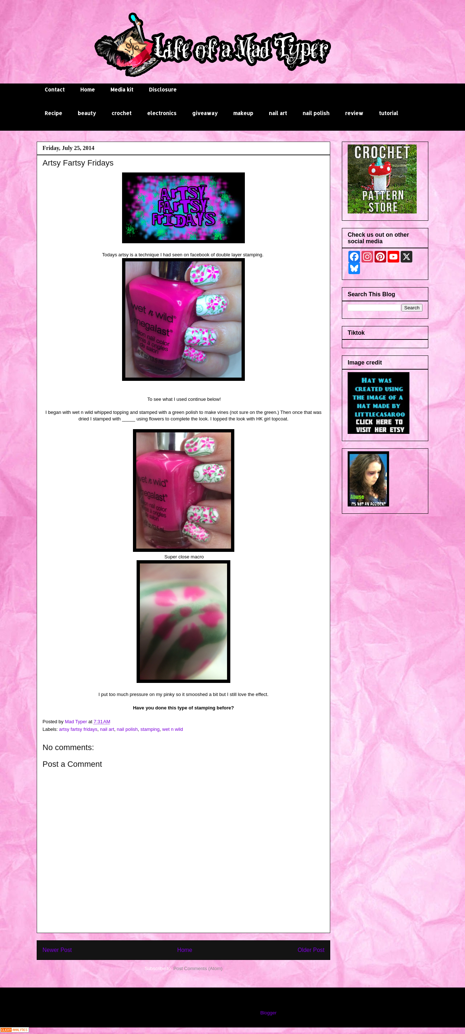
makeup (243, 113)
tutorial (388, 113)
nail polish (316, 113)
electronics (162, 113)
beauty (87, 113)
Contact (55, 89)
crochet (122, 113)
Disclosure (163, 89)
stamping (150, 729)
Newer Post (57, 950)
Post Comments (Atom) (197, 968)
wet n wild (172, 729)
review (354, 113)
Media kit (121, 89)
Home (87, 89)
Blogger (268, 1012)
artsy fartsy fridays (78, 729)
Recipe (53, 113)
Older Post (311, 950)
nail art (278, 113)
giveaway (205, 113)
